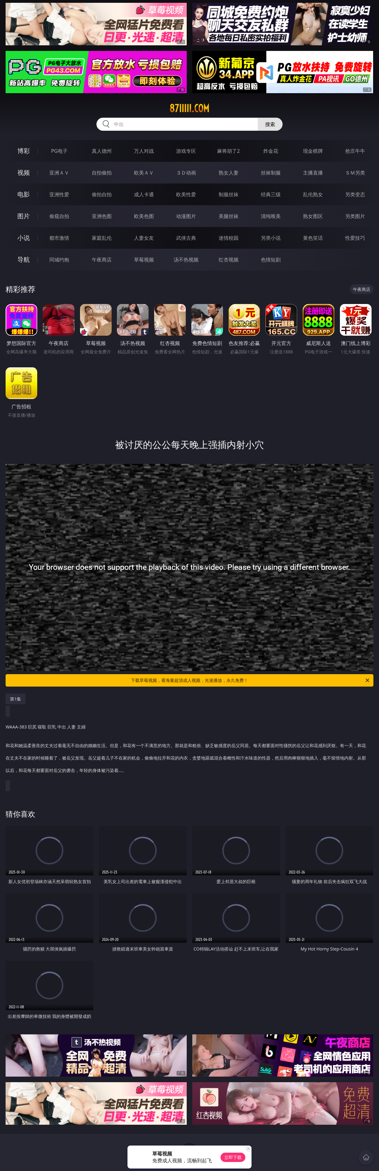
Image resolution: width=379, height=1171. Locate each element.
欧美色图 (144, 216)
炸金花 (270, 151)
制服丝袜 (229, 194)
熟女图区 (313, 216)
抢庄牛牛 (355, 151)
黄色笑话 (313, 237)
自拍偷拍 (102, 172)
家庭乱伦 (102, 237)
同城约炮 (59, 259)
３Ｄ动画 (186, 172)
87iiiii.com (189, 108)
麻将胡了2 (228, 151)
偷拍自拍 (102, 194)
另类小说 (271, 237)
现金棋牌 (313, 151)
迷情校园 (229, 237)
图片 (23, 216)
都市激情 (59, 237)
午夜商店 (102, 259)
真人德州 (102, 151)
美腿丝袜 (229, 216)
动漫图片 (186, 216)
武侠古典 (186, 237)
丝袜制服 (271, 172)
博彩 (23, 151)
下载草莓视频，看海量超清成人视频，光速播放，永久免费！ (250, 680)
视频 (23, 172)
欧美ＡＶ (144, 172)
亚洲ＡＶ (59, 172)
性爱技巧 (355, 237)
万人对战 (144, 151)
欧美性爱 (186, 194)
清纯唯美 (271, 216)
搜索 (270, 124)
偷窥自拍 (59, 216)
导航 (23, 259)
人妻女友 (144, 237)
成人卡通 (144, 194)
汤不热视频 (186, 259)
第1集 (15, 699)
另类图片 (355, 216)
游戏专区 (186, 151)
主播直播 (313, 172)
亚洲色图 (102, 216)
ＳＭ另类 (355, 172)
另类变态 (355, 194)
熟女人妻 (229, 172)
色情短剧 (271, 259)
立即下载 (233, 1157)
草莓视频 (144, 259)
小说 (23, 238)
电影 (23, 194)
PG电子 (59, 151)
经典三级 (271, 194)
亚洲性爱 (59, 194)
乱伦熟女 (313, 194)
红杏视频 (229, 259)
